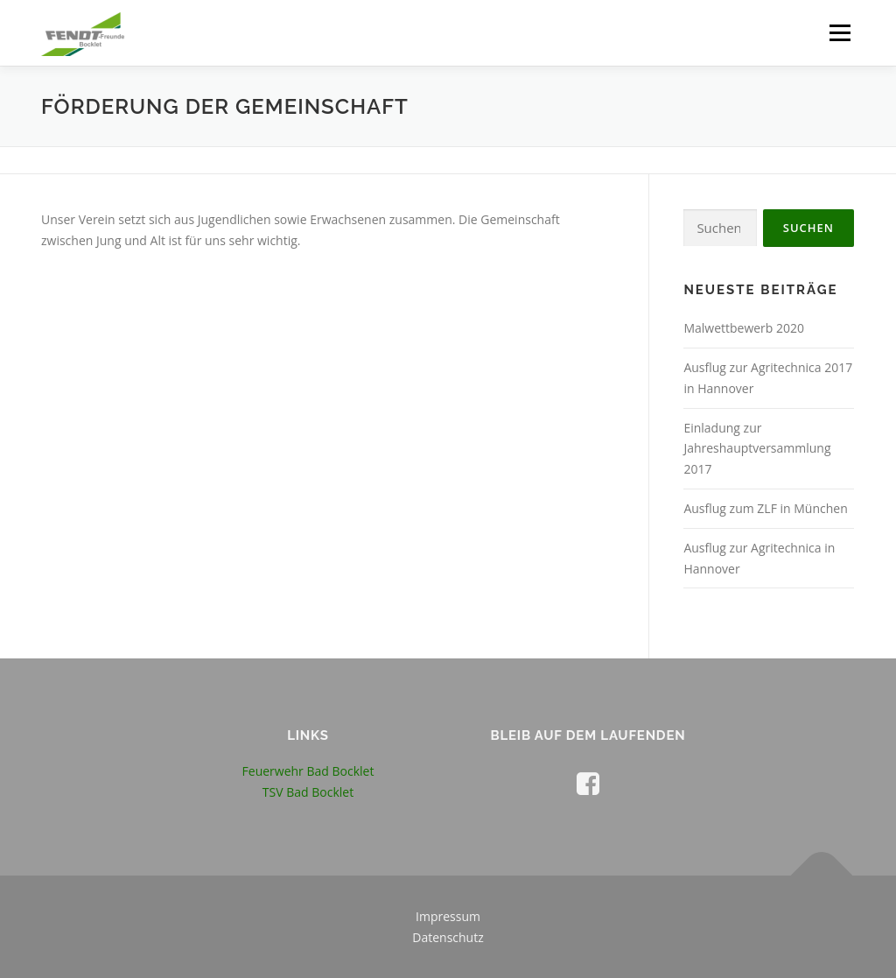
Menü (839, 33)
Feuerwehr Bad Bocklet (308, 771)
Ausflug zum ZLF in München (765, 508)
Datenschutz (447, 937)
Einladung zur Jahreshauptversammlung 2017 (756, 448)
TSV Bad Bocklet (308, 792)
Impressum (448, 916)
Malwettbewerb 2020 (743, 328)
